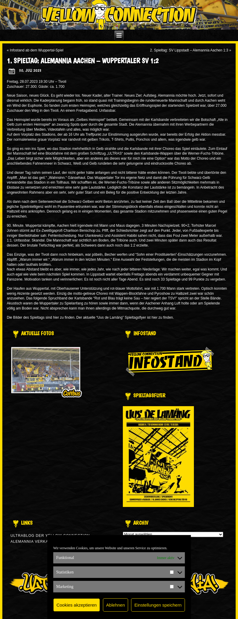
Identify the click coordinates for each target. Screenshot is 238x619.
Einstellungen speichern (157, 604)
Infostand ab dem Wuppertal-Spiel (36, 50)
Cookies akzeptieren (77, 604)
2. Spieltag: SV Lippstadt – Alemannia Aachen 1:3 (189, 50)
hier (56, 317)
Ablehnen (115, 604)
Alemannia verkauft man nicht (45, 541)
